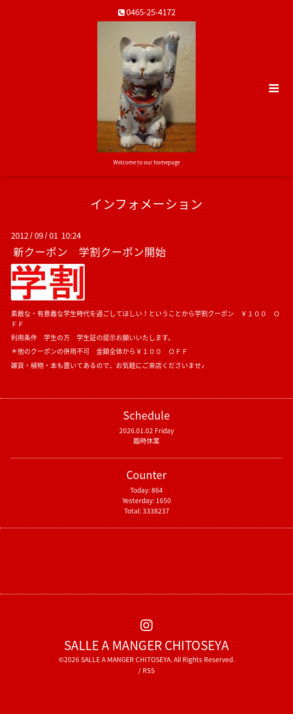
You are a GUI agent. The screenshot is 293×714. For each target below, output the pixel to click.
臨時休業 (146, 441)
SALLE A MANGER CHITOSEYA (146, 644)
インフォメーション (146, 203)
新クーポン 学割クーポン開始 (89, 251)
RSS (149, 670)
